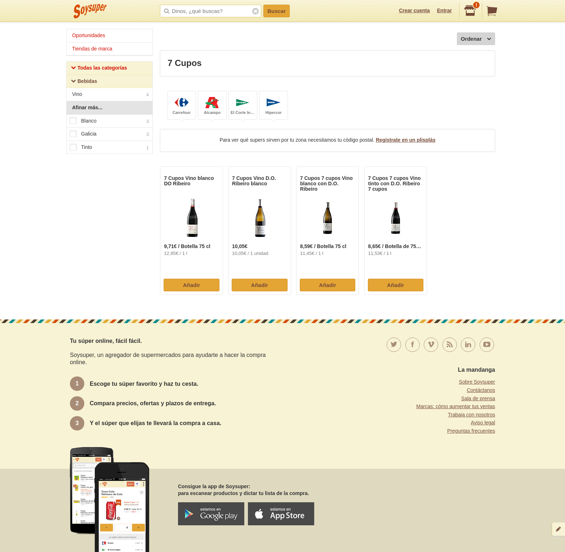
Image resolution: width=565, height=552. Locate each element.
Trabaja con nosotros (471, 415)
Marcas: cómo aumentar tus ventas (455, 406)
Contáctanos (481, 390)
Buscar (276, 11)
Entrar (444, 10)
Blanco (109, 121)
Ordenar (476, 39)
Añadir (191, 285)
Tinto (109, 147)
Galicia (109, 134)
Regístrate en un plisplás (406, 140)
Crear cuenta (414, 10)
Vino (110, 95)
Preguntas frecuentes (471, 431)
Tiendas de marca (92, 49)
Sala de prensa (478, 398)
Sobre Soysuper (477, 382)
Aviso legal (483, 422)
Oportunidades (88, 35)
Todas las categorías (99, 68)
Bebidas (84, 82)
